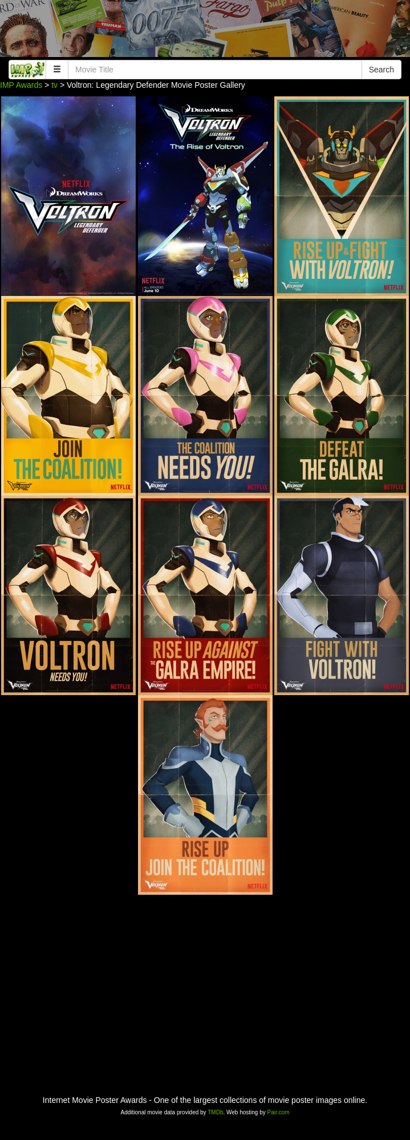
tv (54, 85)
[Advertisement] (205, 31)
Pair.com (278, 1112)
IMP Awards (21, 85)
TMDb (215, 1112)
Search (381, 69)
